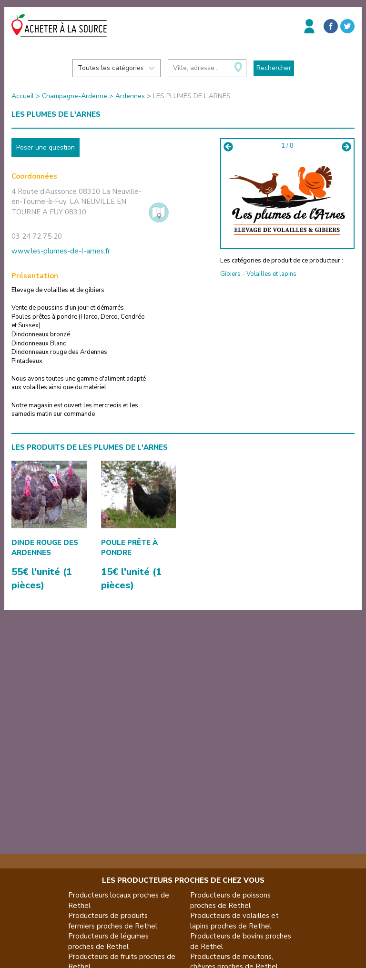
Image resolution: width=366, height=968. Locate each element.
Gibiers (230, 274)
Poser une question (45, 147)
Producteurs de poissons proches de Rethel (230, 900)
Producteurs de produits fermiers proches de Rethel (112, 920)
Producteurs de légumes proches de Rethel (108, 941)
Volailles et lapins (271, 274)
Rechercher (273, 67)
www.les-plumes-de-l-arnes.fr (60, 251)
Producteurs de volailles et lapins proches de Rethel (234, 920)
